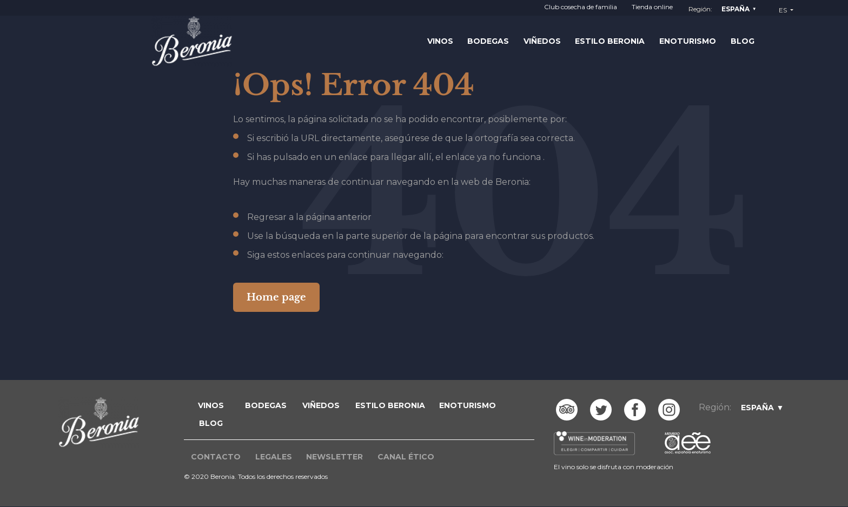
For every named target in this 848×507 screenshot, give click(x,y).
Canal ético (405, 457)
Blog (742, 41)
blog (211, 423)
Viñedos (542, 41)
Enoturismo (687, 41)
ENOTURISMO (467, 405)
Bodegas (488, 41)
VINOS (211, 405)
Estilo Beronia (610, 41)
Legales (273, 457)
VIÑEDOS (321, 405)
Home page (276, 297)
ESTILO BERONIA (390, 405)
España (735, 9)
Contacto (216, 457)
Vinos (440, 41)
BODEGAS (266, 405)
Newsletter (334, 457)
